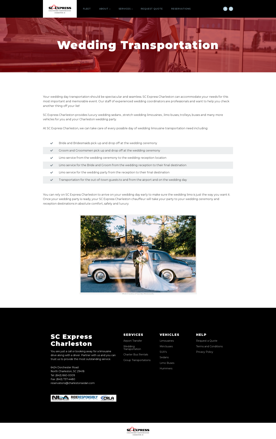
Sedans (164, 357)
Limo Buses (167, 363)
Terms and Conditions (209, 346)
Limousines (167, 341)
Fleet (87, 8)
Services (125, 8)
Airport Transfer (132, 341)
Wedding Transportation (132, 348)
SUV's (163, 352)
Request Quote (152, 8)
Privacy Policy (204, 352)
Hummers (166, 368)
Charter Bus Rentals (135, 354)
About (103, 8)
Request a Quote (206, 341)
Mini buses (166, 346)
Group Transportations (136, 360)
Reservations (181, 8)
